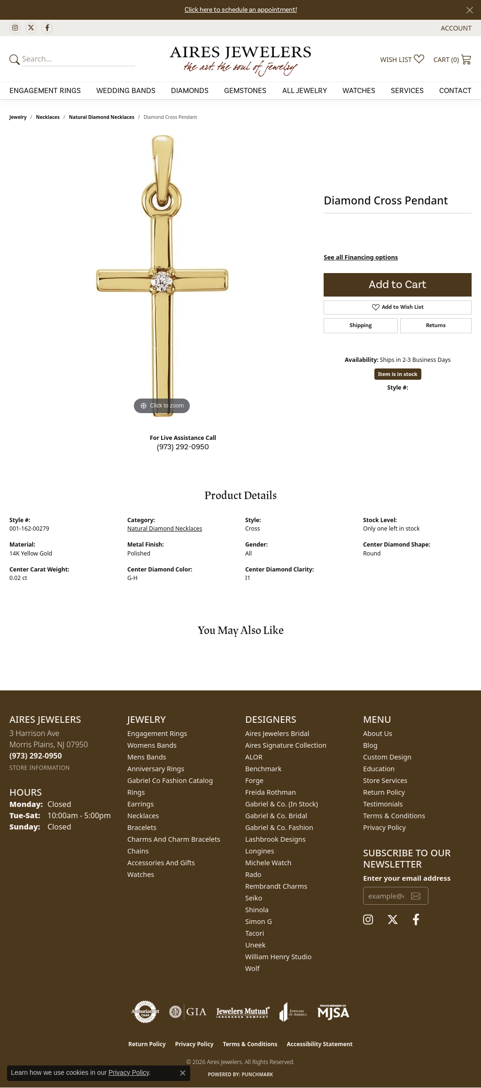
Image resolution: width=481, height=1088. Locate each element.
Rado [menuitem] (253, 874)
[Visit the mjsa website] (333, 1012)
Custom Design (387, 756)
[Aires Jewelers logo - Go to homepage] (240, 58)
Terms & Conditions (394, 815)
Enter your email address (406, 878)
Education (379, 768)
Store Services (385, 780)
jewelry (18, 117)
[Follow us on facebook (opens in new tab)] (47, 28)
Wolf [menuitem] (252, 968)
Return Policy (384, 792)
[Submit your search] (16, 59)
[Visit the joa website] (293, 1012)
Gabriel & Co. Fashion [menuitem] (279, 827)
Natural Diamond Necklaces (101, 117)
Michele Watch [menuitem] (268, 862)
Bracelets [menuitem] (141, 827)
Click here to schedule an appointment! (241, 10)
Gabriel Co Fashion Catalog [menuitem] (170, 780)
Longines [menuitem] (259, 850)
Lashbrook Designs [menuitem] (275, 839)
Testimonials (383, 803)
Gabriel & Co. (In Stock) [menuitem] (281, 803)
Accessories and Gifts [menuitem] (161, 862)
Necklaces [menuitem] (143, 815)
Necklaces (48, 117)
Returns (436, 325)
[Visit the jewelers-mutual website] (243, 1012)
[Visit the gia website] (188, 1012)
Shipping (360, 325)
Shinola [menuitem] (257, 909)
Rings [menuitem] (136, 792)
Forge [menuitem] (254, 780)
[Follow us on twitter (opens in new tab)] (31, 28)
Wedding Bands (125, 90)
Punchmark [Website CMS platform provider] (257, 1074)
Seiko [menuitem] (253, 897)
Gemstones (245, 90)
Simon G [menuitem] (258, 921)
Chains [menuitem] (138, 850)
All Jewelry (304, 90)
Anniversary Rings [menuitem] (155, 768)
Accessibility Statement (319, 1044)
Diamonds (190, 90)
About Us (377, 733)
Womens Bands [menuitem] (152, 745)
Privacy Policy (384, 827)
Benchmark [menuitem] (263, 768)
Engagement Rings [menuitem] (157, 733)
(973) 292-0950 (183, 447)
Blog (370, 745)
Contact (455, 90)
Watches (358, 90)
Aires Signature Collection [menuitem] (285, 745)
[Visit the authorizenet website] (145, 1012)
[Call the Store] (35, 756)
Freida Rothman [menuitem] (270, 792)
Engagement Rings (45, 90)
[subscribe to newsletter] (415, 895)
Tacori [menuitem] (254, 933)
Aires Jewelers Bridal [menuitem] (277, 733)
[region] (162, 276)
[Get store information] (39, 768)
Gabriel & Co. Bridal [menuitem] (276, 815)
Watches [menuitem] (140, 874)
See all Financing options (361, 257)
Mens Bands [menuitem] (146, 756)
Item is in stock (398, 373)
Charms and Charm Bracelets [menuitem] (173, 839)
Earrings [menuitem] (140, 803)
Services (407, 90)
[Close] (469, 10)
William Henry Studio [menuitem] (278, 956)
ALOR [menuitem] (254, 756)
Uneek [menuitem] (255, 944)
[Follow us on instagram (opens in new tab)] (15, 28)
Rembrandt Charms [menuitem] (276, 886)
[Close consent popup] (183, 1073)
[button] (455, 28)
